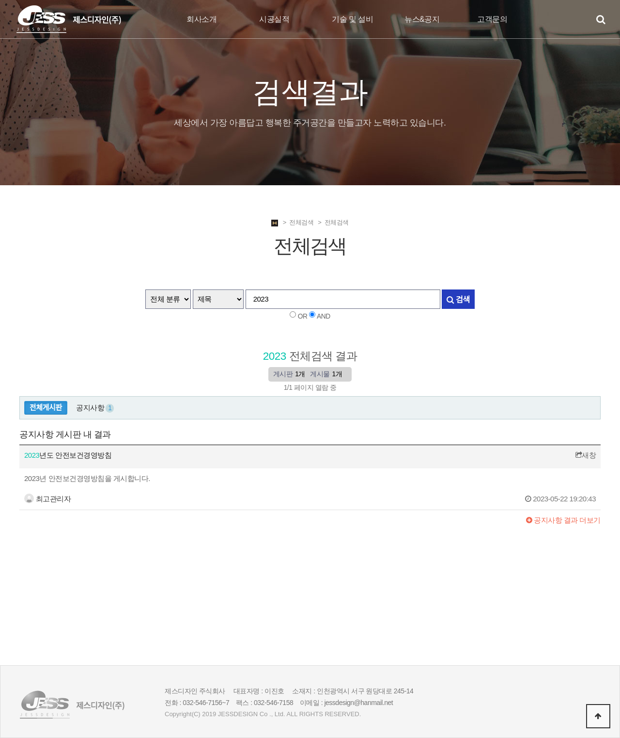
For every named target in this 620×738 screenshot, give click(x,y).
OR (303, 316)
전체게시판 (46, 407)
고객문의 (492, 19)
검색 (458, 299)
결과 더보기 (563, 520)
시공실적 (274, 19)
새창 (585, 455)
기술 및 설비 (352, 19)
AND (323, 316)
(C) (196, 714)
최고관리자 (47, 499)
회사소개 (201, 19)
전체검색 (301, 222)
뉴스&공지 (421, 19)
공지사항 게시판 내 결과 (65, 434)
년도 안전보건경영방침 (67, 455)
